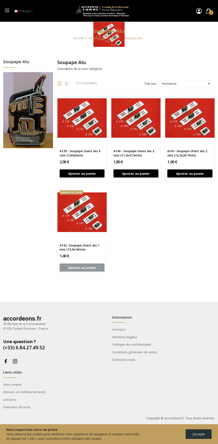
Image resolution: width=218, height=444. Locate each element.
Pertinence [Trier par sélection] (186, 83)
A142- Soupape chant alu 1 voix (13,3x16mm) (79, 247)
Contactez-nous (123, 359)
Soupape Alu (16, 62)
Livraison (9, 399)
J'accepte (198, 434)
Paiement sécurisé (16, 407)
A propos (119, 329)
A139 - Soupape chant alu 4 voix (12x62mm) (80, 153)
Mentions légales (124, 337)
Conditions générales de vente (134, 352)
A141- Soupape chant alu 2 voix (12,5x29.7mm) (187, 153)
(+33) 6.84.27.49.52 (24, 347)
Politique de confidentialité (131, 344)
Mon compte (12, 384)
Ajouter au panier (82, 173)
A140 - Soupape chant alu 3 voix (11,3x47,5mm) (133, 153)
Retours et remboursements (24, 392)
